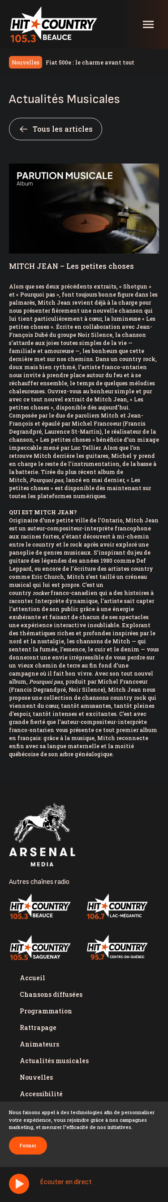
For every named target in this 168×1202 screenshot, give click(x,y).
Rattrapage (38, 1027)
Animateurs (39, 1044)
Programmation (46, 1011)
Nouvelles (36, 1077)
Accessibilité (41, 1094)
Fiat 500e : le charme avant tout (90, 62)
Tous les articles (55, 129)
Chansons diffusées (51, 994)
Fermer (28, 1145)
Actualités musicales (54, 1060)
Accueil (32, 978)
